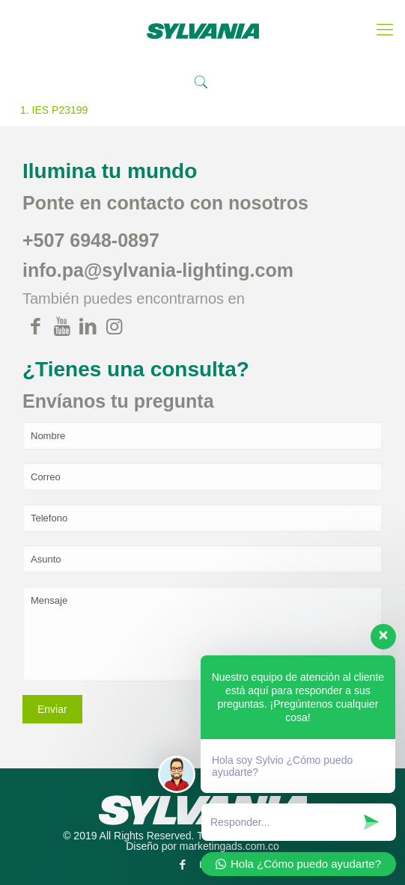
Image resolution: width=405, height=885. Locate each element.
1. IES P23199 (54, 110)
